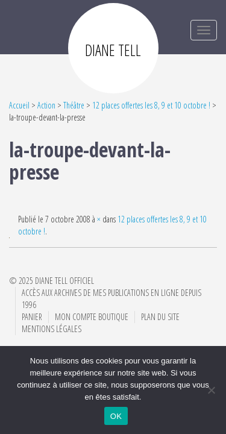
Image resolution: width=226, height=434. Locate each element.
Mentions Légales (51, 329)
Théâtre (73, 105)
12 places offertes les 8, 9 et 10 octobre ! (151, 105)
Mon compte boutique (91, 316)
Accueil (19, 105)
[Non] (211, 390)
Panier (32, 316)
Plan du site (160, 316)
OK (116, 416)
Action (46, 105)
